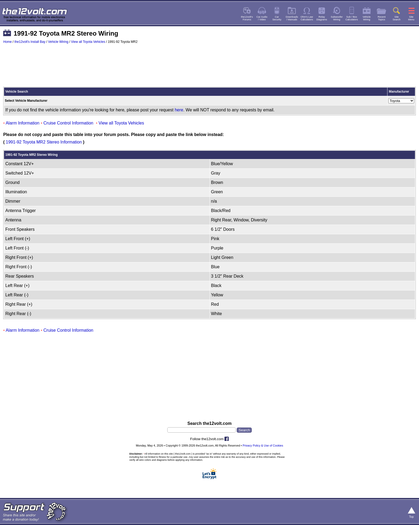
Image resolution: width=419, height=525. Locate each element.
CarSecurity (276, 18)
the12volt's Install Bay (29, 42)
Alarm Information (22, 123)
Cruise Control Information (69, 123)
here (179, 110)
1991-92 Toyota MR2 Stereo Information (44, 142)
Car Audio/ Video (262, 18)
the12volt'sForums (247, 18)
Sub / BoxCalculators (352, 18)
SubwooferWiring (337, 18)
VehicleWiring (367, 18)
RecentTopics (382, 18)
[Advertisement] (209, 68)
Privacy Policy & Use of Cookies (263, 445)
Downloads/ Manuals (292, 18)
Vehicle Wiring (58, 42)
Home (7, 42)
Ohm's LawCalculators (307, 18)
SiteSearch (397, 18)
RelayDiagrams (321, 18)
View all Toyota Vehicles (88, 42)
